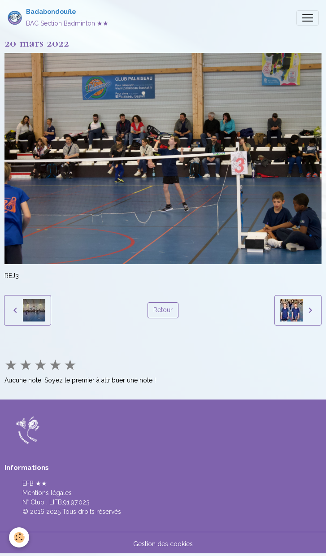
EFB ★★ (34, 483)
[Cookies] (19, 537)
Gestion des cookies (163, 543)
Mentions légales (47, 492)
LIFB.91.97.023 (69, 502)
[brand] (58, 17)
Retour (163, 309)
